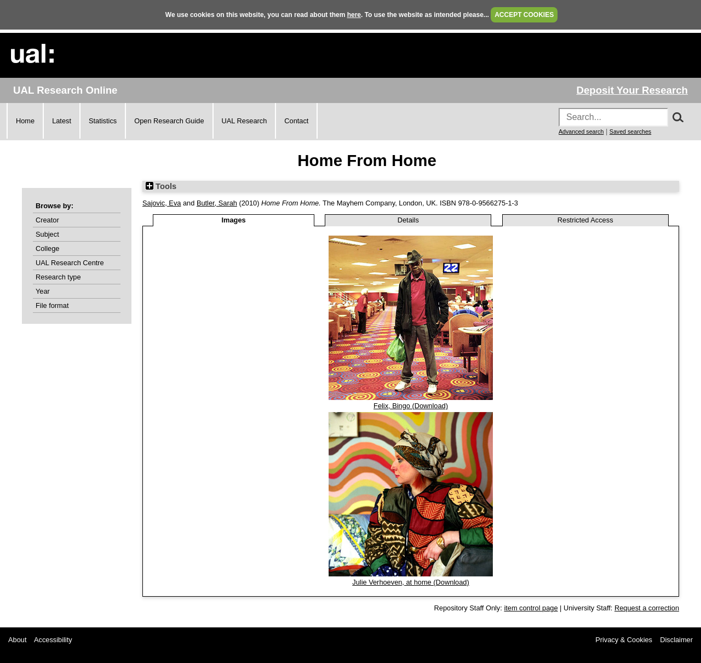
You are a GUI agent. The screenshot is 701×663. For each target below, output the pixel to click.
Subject (47, 234)
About (17, 640)
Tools (161, 186)
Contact (296, 121)
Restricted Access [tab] (585, 220)
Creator (47, 220)
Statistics (103, 121)
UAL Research (244, 121)
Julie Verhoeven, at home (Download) (410, 582)
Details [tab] (408, 220)
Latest (61, 121)
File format (52, 305)
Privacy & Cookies (623, 640)
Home (25, 121)
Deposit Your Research (632, 90)
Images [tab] (234, 220)
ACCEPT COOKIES (524, 15)
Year (43, 291)
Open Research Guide (169, 121)
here (354, 15)
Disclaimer (676, 640)
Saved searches (630, 131)
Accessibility (53, 640)
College (47, 248)
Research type (58, 277)
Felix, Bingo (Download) (411, 406)
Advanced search (581, 131)
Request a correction (646, 608)
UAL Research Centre (70, 263)
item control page (531, 608)
